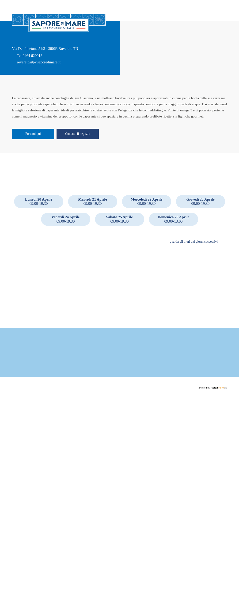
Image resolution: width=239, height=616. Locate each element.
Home (223, 17)
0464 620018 (32, 69)
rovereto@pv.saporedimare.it (40, 75)
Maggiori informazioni (55, 578)
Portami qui (33, 179)
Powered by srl (212, 610)
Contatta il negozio (77, 179)
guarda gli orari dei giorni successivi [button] (192, 289)
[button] (223, 289)
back (15, 8)
